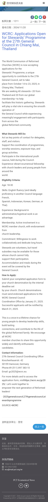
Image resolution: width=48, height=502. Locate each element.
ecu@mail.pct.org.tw (13, 469)
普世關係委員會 (15, 3)
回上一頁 (39, 426)
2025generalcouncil (13, 396)
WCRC (15, 405)
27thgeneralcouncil (33, 396)
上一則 (33, 21)
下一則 (42, 21)
